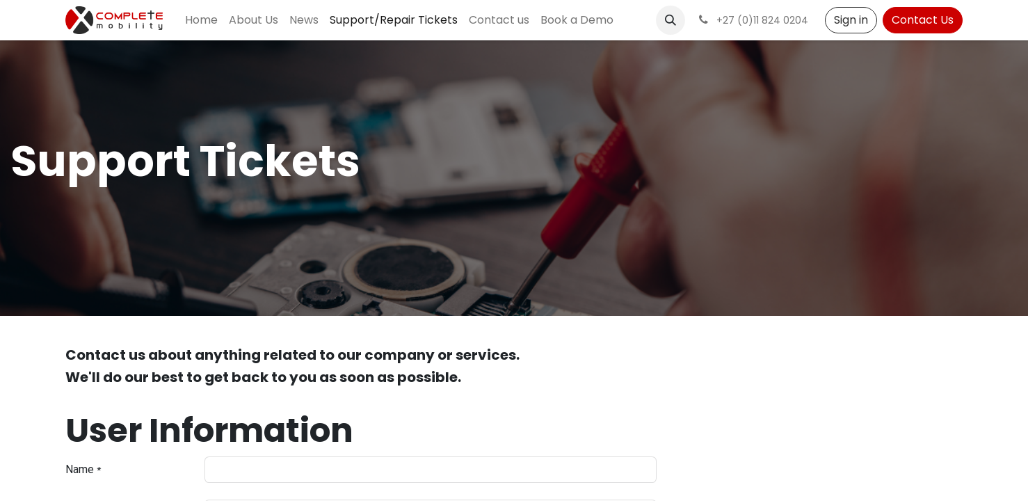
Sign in (851, 20)
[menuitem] (201, 20)
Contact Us (923, 20)
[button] (670, 20)
